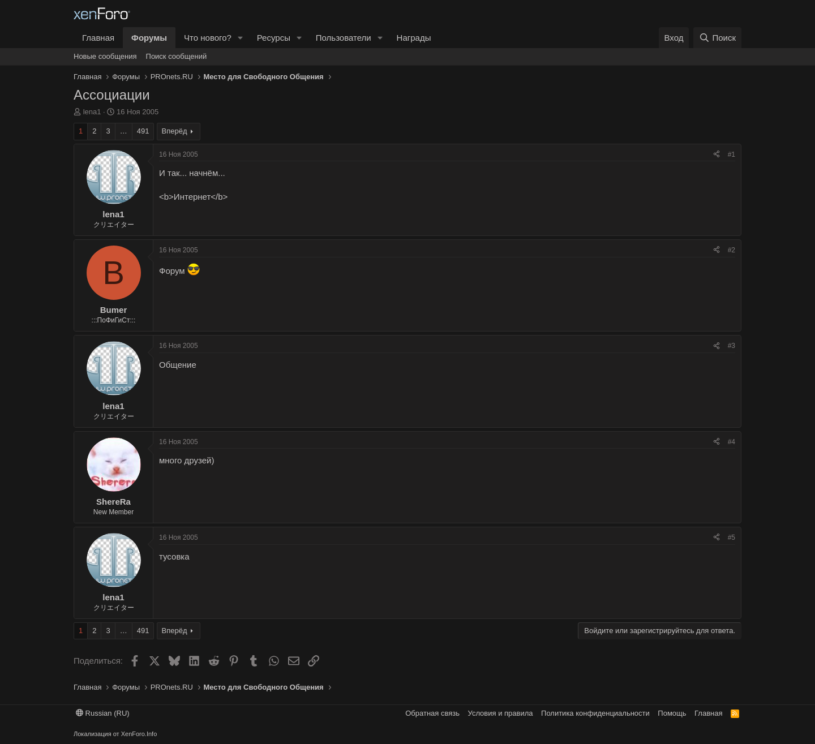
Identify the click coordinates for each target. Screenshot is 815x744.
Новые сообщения (105, 56)
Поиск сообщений (176, 56)
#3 (731, 346)
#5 (731, 537)
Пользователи (343, 37)
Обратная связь (432, 713)
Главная (98, 37)
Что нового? (207, 37)
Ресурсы (273, 37)
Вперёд (174, 131)
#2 (731, 250)
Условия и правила (500, 713)
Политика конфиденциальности (595, 713)
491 (143, 131)
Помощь (672, 713)
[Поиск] (717, 37)
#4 (731, 442)
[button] (240, 37)
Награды (414, 37)
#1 (731, 154)
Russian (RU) (103, 713)
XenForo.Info (139, 733)
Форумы (149, 37)
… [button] (123, 131)
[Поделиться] (716, 154)
